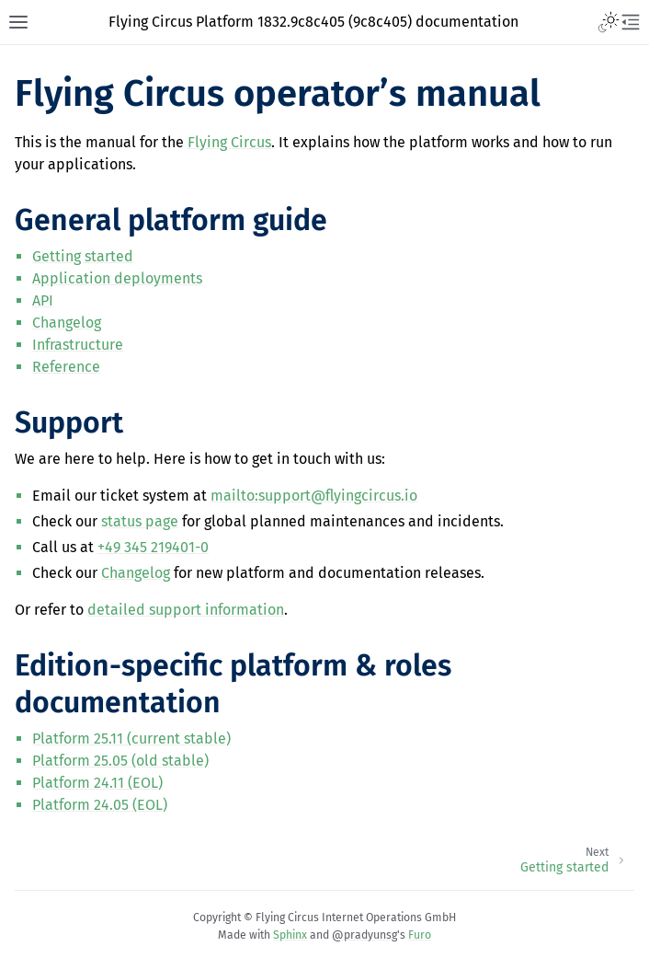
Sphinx (290, 935)
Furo (419, 935)
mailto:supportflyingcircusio (314, 495)
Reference (66, 366)
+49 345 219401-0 (153, 547)
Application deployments (117, 278)
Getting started (82, 256)
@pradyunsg (364, 935)
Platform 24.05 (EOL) (99, 805)
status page (139, 521)
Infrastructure (77, 344)
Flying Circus (229, 142)
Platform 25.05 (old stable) (120, 760)
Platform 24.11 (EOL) (97, 782)
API (42, 300)
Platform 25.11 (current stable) (131, 738)
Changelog (66, 322)
